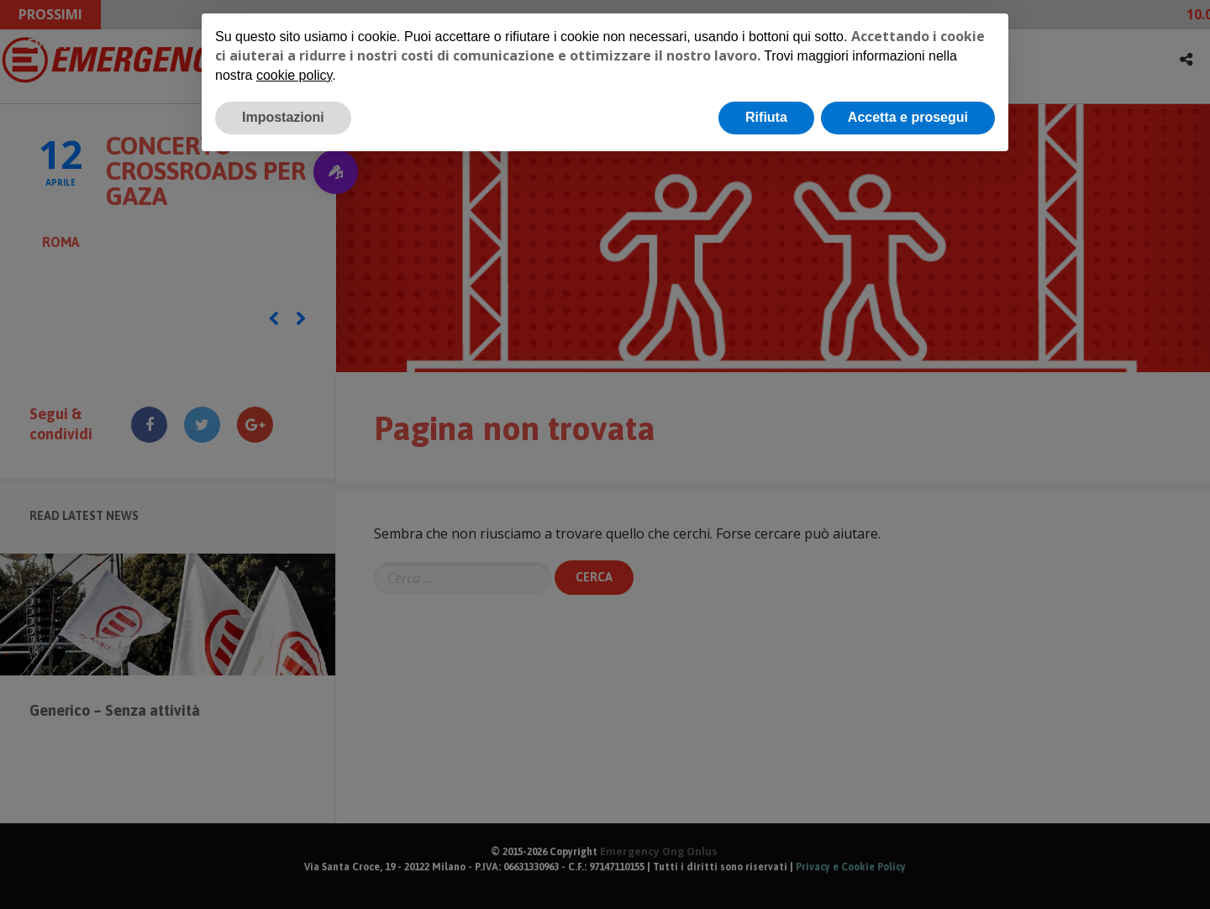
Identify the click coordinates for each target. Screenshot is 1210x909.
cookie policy (294, 75)
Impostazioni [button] (283, 117)
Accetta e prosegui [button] (908, 117)
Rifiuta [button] (766, 117)
